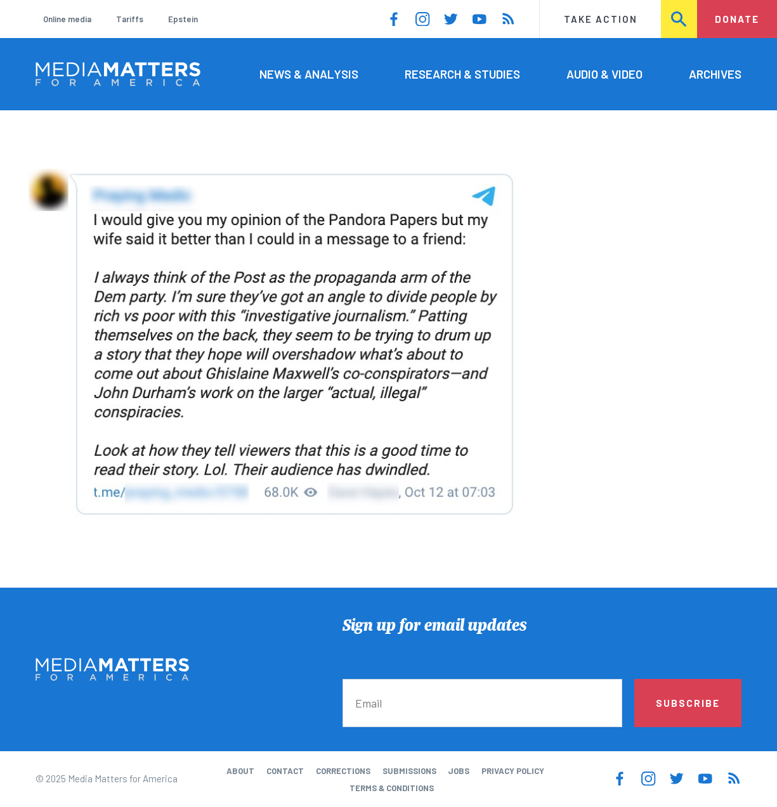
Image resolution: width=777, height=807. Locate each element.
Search (679, 19)
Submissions (409, 771)
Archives (715, 74)
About (240, 771)
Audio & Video (604, 74)
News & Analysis (308, 74)
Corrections (343, 771)
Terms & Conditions (391, 788)
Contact (285, 771)
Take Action (600, 19)
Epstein (183, 19)
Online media (67, 19)
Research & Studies (462, 74)
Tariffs (129, 19)
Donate (737, 19)
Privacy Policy (512, 771)
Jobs (458, 771)
